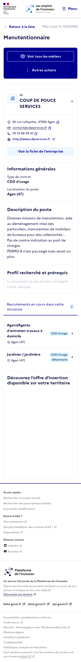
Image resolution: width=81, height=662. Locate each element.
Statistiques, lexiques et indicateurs (25, 647)
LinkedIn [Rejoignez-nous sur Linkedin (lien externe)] (10, 546)
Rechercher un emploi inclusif (21, 498)
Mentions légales (13, 632)
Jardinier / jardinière (23, 354)
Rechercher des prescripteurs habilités (27, 503)
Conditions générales (16, 637)
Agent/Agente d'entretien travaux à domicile (24, 331)
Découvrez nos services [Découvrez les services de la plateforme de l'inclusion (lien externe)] (17, 594)
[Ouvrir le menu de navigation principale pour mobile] (68, 8)
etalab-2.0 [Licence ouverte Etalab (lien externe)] (25, 656)
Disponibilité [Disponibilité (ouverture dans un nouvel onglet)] (11, 532)
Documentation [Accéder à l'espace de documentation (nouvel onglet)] (13, 522)
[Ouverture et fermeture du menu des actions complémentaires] (40, 70)
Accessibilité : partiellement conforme (27, 617)
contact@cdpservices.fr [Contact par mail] (30, 128)
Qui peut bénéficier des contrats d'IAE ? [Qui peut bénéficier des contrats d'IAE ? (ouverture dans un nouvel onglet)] (28, 527)
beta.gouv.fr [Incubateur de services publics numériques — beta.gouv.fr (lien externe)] (12, 604)
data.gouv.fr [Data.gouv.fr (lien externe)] (37, 604)
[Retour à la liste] (20, 26)
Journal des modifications (19, 509)
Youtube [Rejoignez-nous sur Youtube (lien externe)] (10, 551)
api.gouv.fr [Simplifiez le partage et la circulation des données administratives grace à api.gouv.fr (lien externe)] (60, 604)
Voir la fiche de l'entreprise (40, 151)
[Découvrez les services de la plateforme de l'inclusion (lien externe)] (19, 571)
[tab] (40, 306)
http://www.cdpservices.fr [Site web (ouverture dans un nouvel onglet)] (32, 139)
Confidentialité (12, 642)
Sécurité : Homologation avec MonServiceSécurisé (34, 627)
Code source (11, 622)
